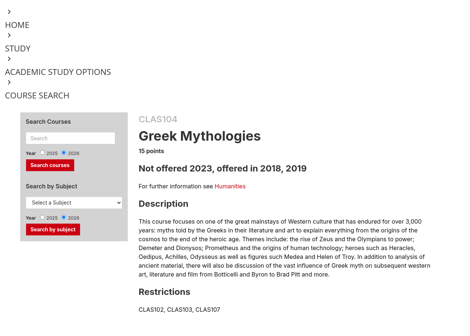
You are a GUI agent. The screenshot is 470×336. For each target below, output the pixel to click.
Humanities (230, 186)
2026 (73, 153)
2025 (52, 153)
